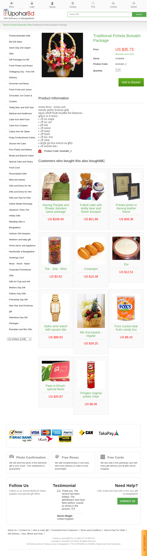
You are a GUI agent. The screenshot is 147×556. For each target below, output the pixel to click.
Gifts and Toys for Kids (20, 197)
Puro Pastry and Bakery (20, 149)
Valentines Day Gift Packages (18, 320)
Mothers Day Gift (17, 287)
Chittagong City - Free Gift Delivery (21, 74)
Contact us (127, 501)
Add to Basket (131, 82)
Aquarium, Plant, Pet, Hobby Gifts (19, 213)
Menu (11, 7)
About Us (12, 530)
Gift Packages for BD (19, 59)
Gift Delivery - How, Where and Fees (25, 533)
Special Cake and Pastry (21, 161)
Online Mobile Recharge (20, 204)
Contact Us (24, 530)
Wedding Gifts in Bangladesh (17, 224)
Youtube (40, 502)
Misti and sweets (17, 179)
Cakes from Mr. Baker (19, 131)
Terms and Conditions (91, 530)
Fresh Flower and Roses (21, 65)
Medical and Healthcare (20, 113)
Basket (134, 7)
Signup (52, 7)
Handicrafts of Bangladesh (21, 251)
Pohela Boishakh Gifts (21, 25)
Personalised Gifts (18, 173)
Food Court (14, 167)
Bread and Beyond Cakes (21, 155)
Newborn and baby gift (20, 239)
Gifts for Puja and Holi (19, 281)
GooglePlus (31, 502)
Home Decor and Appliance (22, 245)
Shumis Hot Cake (17, 143)
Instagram (13, 510)
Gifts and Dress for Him (20, 191)
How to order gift (40, 530)
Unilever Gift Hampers (19, 233)
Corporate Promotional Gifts (20, 272)
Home (6, 25)
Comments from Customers (64, 530)
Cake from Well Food (19, 119)
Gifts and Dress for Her (20, 185)
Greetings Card (16, 257)
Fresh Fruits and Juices (20, 89)
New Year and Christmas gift (21, 308)
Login (32, 7)
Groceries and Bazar (19, 83)
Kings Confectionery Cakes (22, 137)
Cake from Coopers (18, 125)
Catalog (72, 7)
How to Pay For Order (114, 530)
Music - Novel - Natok (19, 263)
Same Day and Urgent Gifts (19, 50)
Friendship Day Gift (18, 299)
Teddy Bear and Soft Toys (21, 107)
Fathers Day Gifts (17, 293)
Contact (113, 7)
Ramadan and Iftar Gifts (20, 329)
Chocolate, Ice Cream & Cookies (20, 98)
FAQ (93, 7)
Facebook (13, 502)
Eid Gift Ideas (15, 41)
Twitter (22, 502)
